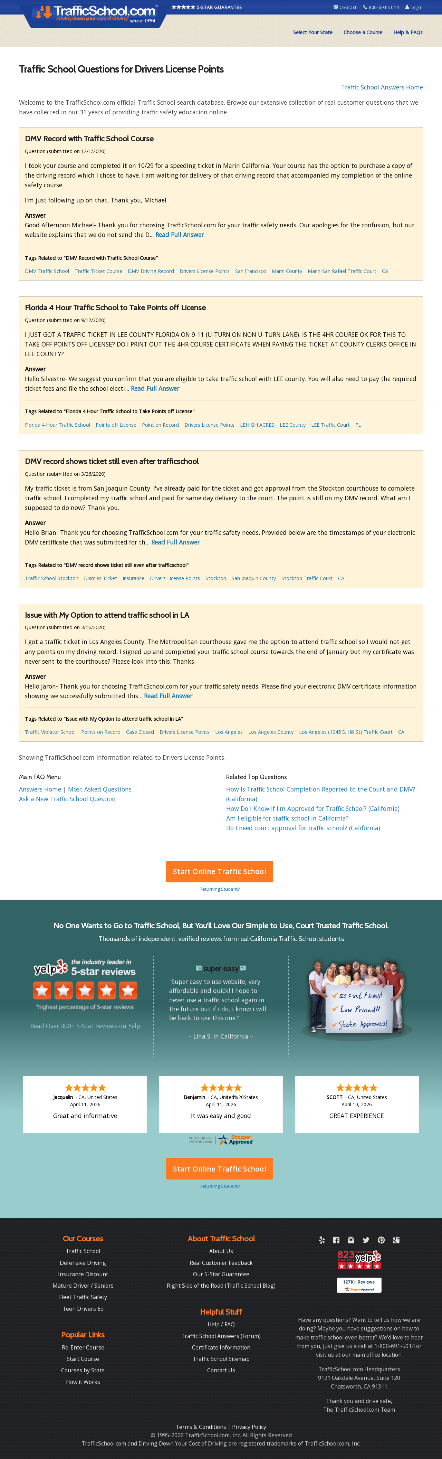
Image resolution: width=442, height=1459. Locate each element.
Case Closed (140, 732)
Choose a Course (363, 32)
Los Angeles (229, 732)
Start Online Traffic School (219, 871)
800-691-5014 (381, 7)
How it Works (83, 1382)
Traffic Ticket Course (98, 271)
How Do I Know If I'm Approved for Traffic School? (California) (313, 808)
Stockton (215, 578)
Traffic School (83, 1251)
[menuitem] (313, 32)
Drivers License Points (205, 271)
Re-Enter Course (83, 1347)
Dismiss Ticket (100, 578)
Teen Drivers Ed (83, 1309)
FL (358, 424)
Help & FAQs (408, 32)
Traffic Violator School (50, 732)
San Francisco (250, 271)
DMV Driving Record (151, 271)
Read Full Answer (179, 234)
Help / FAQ (221, 1324)
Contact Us (221, 1370)
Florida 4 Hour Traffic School (57, 424)
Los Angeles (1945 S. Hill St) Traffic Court (346, 732)
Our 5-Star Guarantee (221, 1274)
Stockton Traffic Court (307, 578)
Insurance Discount (83, 1274)
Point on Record (160, 424)
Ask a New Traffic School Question (67, 799)
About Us (221, 1251)
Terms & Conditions (202, 1427)
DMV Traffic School (47, 271)
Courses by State (83, 1370)
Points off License (116, 424)
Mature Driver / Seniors (83, 1285)
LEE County (293, 424)
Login (414, 7)
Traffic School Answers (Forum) (221, 1336)
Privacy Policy (249, 1427)
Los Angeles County (271, 732)
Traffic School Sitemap (221, 1359)
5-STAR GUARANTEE (207, 7)
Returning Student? (220, 889)
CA (385, 271)
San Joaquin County (254, 578)
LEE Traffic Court (330, 424)
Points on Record (101, 732)
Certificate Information (221, 1347)
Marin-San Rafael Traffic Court (342, 271)
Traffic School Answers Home (382, 87)
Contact (346, 7)
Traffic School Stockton (51, 578)
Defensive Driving (83, 1263)
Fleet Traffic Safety (83, 1297)
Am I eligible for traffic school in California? (287, 818)
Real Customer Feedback (221, 1263)
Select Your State (313, 32)
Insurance (133, 578)
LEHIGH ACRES (257, 424)
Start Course (83, 1359)
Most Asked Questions (100, 789)
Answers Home (41, 789)
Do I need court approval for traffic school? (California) (303, 828)
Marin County (287, 271)
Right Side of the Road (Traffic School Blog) (221, 1285)
